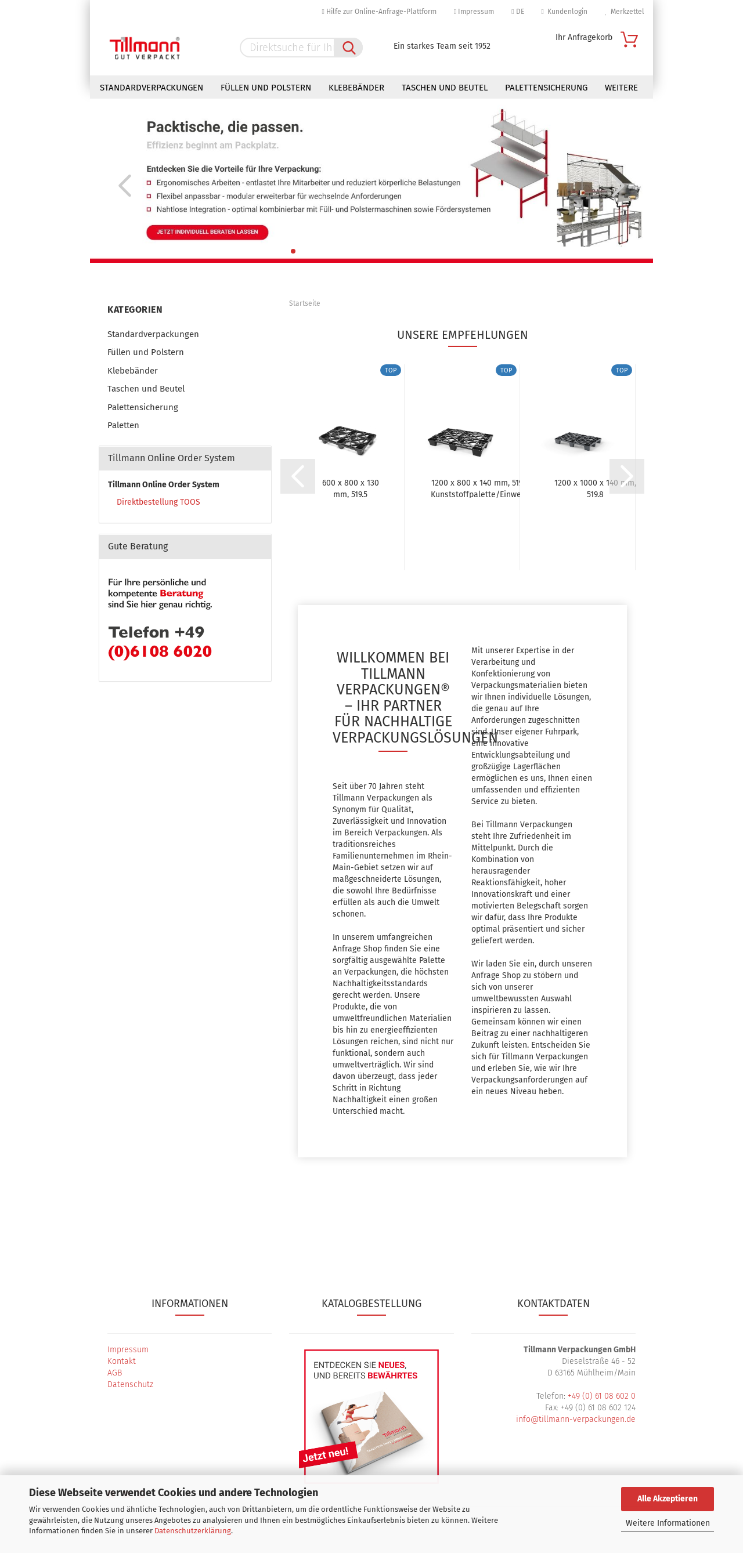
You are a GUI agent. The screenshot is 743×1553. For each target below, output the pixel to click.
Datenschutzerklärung (192, 1530)
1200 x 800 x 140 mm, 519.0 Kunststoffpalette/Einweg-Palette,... (480, 488)
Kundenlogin (564, 12)
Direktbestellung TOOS (158, 502)
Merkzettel (624, 12)
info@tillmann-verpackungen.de (576, 1419)
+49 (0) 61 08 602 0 (602, 1396)
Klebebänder (356, 87)
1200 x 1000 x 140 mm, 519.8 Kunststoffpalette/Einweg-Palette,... (595, 488)
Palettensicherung (546, 87)
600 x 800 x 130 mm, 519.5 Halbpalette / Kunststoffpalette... (350, 488)
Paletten (123, 425)
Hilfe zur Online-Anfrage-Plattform (379, 12)
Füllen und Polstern (266, 87)
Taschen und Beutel (445, 87)
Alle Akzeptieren (667, 1499)
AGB (114, 1373)
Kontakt (121, 1361)
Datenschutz (130, 1384)
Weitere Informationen (668, 1523)
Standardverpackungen (151, 87)
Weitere (621, 87)
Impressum (474, 12)
